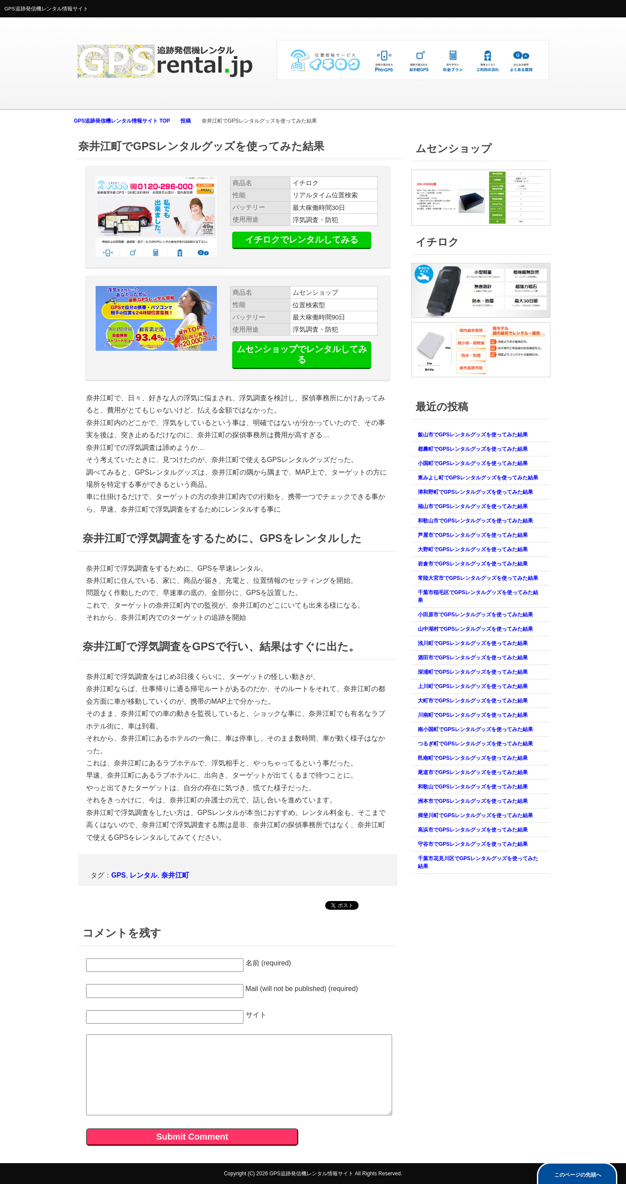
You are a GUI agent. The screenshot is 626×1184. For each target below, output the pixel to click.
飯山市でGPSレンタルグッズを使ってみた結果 (473, 435)
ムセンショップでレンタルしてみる (301, 354)
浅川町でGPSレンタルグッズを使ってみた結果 (473, 643)
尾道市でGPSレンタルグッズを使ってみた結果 (473, 772)
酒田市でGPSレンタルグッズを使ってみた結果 (473, 658)
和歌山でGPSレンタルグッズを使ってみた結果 (473, 787)
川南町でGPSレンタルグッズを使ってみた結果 (473, 715)
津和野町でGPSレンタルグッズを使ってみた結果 (475, 492)
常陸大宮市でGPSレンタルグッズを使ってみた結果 (478, 578)
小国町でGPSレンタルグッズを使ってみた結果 (473, 463)
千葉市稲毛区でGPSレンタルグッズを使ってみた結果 (478, 596)
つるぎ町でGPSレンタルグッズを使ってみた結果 (475, 744)
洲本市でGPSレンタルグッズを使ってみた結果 (473, 801)
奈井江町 (175, 875)
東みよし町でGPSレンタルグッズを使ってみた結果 (478, 478)
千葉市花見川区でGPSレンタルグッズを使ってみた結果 (478, 862)
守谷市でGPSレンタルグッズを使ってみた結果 (473, 844)
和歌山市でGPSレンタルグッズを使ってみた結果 (475, 521)
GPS (118, 875)
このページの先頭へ (577, 1175)
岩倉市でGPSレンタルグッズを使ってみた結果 (473, 564)
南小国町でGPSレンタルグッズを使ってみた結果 (475, 729)
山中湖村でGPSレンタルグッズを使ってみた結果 (475, 629)
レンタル (143, 875)
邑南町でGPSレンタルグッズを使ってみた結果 (473, 758)
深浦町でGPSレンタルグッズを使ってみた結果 (473, 672)
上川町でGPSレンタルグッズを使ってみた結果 (473, 686)
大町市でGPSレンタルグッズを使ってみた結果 (473, 701)
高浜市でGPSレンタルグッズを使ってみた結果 (473, 830)
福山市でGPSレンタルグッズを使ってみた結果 (473, 506)
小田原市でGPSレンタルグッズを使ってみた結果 (475, 615)
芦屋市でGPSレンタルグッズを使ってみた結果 (473, 535)
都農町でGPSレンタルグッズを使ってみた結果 (473, 449)
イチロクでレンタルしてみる (301, 239)
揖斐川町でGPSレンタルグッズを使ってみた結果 (475, 815)
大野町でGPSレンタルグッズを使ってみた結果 (473, 549)
